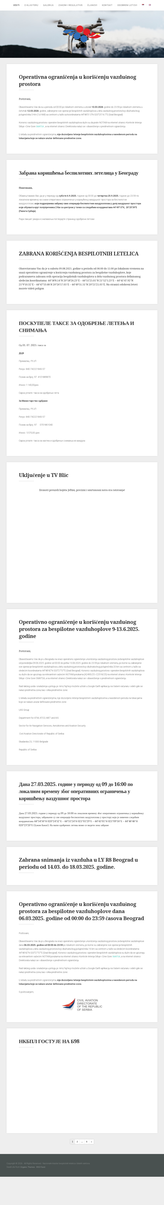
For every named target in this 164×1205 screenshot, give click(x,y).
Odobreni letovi (128, 5)
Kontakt (108, 5)
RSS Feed (41, 1195)
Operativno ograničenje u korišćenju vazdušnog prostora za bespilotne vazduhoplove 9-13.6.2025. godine (70, 643)
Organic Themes (27, 1195)
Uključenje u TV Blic (47, 489)
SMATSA (40, 126)
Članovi (93, 5)
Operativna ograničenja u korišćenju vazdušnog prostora (70, 80)
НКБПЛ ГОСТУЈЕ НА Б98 (54, 1069)
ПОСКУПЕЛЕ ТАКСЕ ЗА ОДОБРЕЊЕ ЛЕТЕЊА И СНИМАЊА (69, 341)
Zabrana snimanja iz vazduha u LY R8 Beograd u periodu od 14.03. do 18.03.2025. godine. (78, 880)
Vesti (15, 5)
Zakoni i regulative (70, 5)
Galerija (47, 5)
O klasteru (30, 5)
